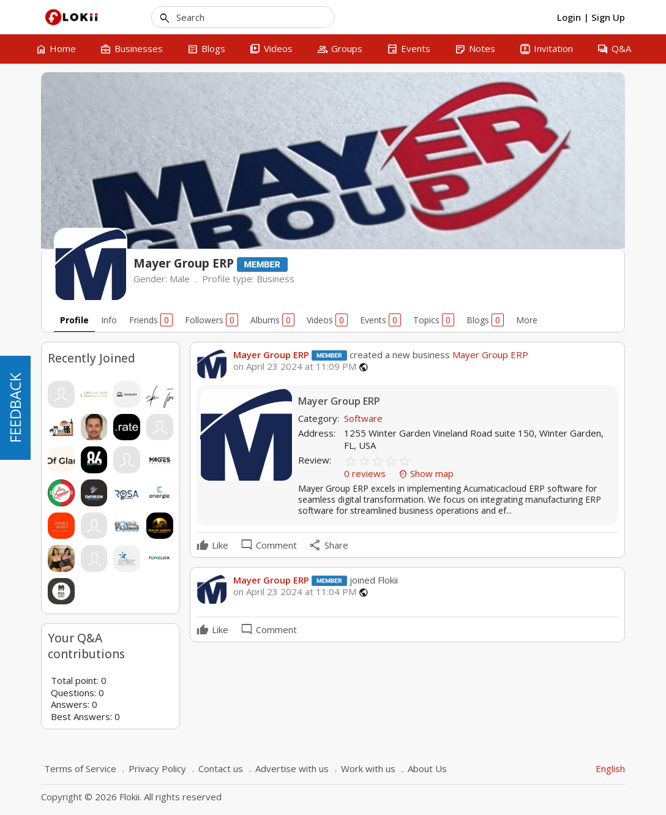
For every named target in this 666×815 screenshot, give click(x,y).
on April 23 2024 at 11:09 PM (294, 366)
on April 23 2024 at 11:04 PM (294, 592)
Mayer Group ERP (271, 354)
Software (363, 418)
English (610, 768)
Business (275, 278)
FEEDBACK (15, 408)
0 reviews (366, 473)
